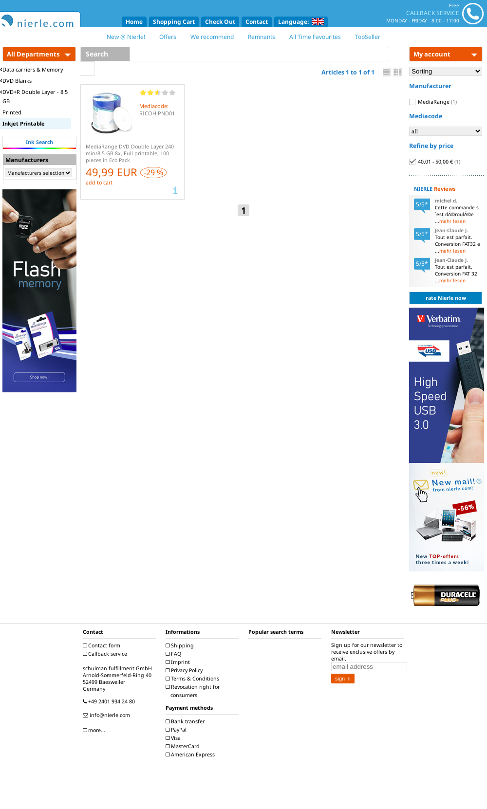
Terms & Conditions (193, 678)
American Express (191, 754)
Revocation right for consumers (194, 691)
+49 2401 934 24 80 (110, 701)
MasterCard (184, 746)
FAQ (174, 653)
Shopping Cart (174, 22)
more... (95, 730)
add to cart (99, 182)
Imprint (179, 662)
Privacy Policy (185, 670)
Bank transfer (186, 721)
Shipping (181, 645)
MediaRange (433, 101)
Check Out (220, 22)
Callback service (106, 653)
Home (134, 22)
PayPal (177, 729)
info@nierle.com (107, 715)
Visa (174, 738)
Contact (256, 22)
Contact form (102, 645)
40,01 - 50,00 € (434, 161)
